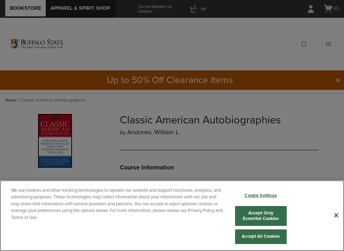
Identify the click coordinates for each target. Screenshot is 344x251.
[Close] (336, 215)
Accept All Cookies (261, 236)
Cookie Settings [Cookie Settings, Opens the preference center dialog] (260, 195)
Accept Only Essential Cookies (261, 215)
